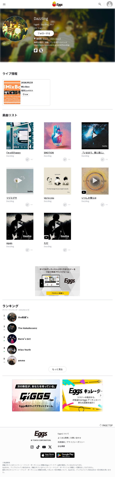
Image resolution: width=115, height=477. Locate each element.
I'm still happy (13, 152)
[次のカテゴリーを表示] (100, 395)
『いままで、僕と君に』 (93, 152)
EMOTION (49, 152)
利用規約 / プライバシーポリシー (71, 442)
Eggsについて (63, 433)
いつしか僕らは (89, 197)
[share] (4, 43)
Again (9, 243)
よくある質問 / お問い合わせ (69, 438)
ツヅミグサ (11, 197)
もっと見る (57, 369)
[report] (8, 43)
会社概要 (61, 446)
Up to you (49, 197)
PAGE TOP (106, 425)
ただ (46, 243)
